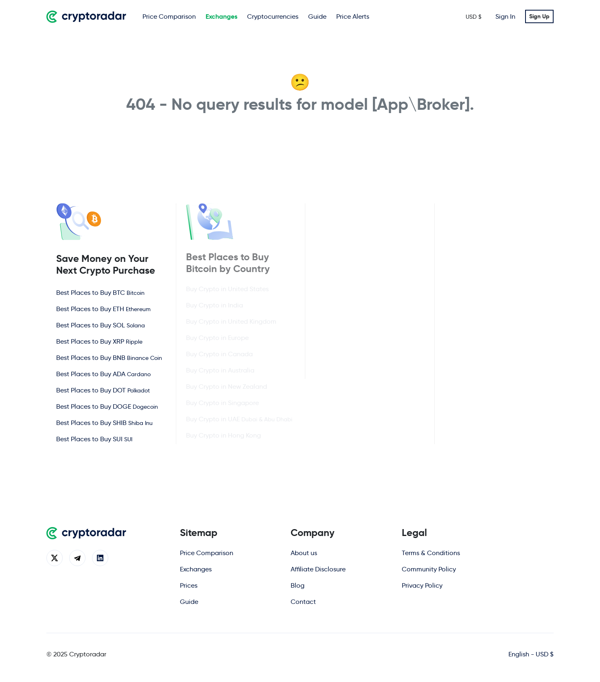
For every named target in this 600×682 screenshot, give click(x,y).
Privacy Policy (422, 585)
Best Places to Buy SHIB (104, 422)
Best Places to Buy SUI (94, 438)
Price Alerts (352, 16)
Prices (188, 585)
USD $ (474, 16)
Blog (297, 585)
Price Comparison (169, 16)
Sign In (505, 16)
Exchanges (221, 16)
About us (304, 553)
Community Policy (429, 569)
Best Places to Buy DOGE (107, 406)
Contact (303, 602)
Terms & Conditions (431, 553)
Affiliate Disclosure (318, 569)
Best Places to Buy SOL (100, 325)
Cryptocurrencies (272, 16)
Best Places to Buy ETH (103, 308)
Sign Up (539, 16)
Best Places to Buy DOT (103, 390)
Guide (317, 16)
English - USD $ (531, 654)
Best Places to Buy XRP (99, 341)
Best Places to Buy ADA (103, 373)
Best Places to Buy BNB (109, 357)
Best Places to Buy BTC (100, 292)
